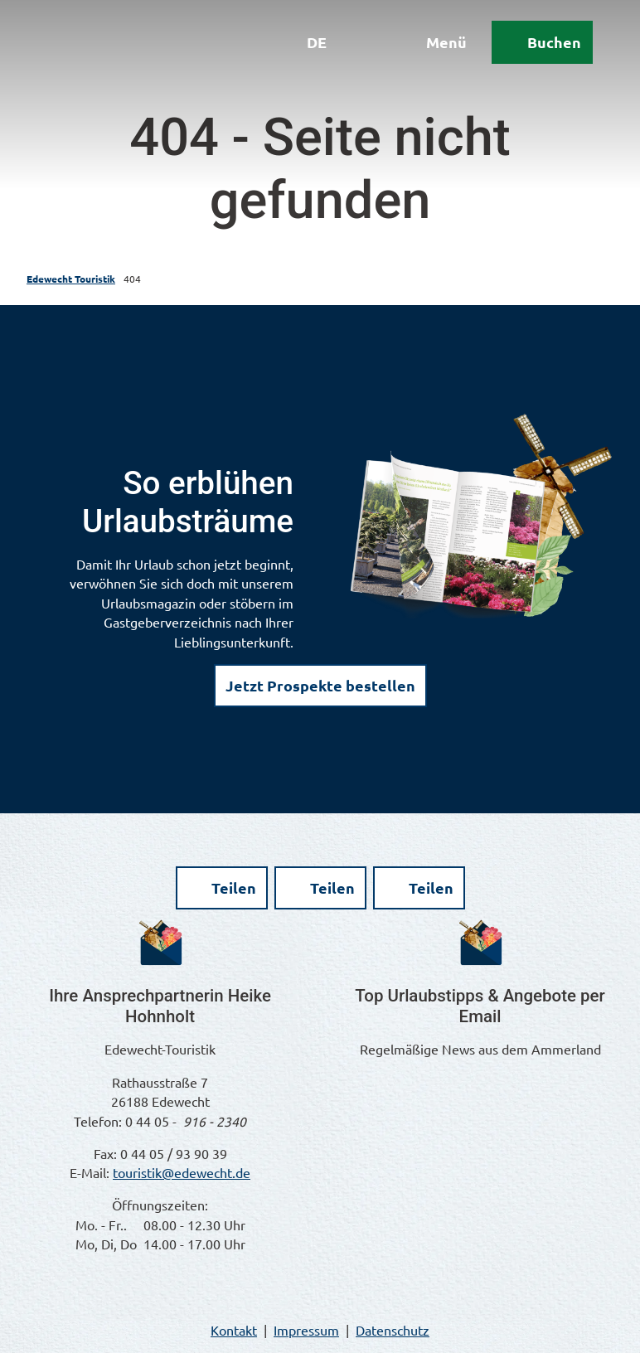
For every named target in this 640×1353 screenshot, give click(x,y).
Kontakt (234, 1329)
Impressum (306, 1329)
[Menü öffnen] (429, 48)
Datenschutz (392, 1329)
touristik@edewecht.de (181, 1172)
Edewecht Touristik (71, 278)
